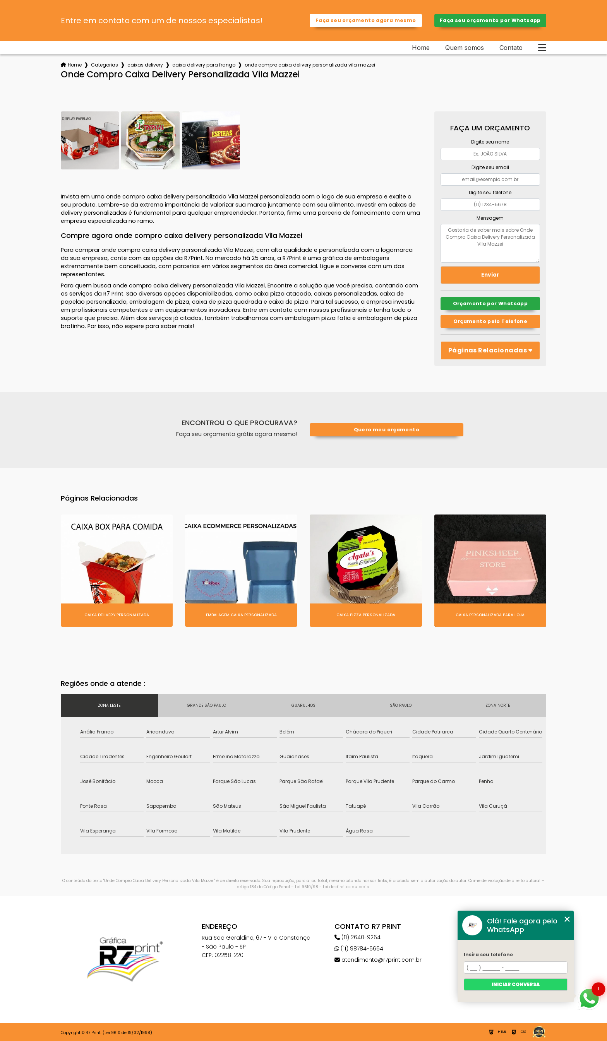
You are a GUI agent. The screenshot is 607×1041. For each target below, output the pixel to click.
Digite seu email (490, 167)
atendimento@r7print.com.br (378, 960)
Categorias (104, 65)
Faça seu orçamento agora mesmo (366, 20)
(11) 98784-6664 (358, 948)
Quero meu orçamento (386, 429)
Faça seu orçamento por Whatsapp (490, 20)
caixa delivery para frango (203, 65)
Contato (511, 47)
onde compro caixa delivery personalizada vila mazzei (310, 65)
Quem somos (464, 47)
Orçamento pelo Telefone (490, 321)
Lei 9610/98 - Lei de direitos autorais (332, 887)
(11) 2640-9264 (357, 937)
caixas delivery (145, 65)
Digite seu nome (490, 141)
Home (421, 47)
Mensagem (490, 218)
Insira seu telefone (488, 954)
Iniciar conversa (516, 984)
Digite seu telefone (490, 192)
